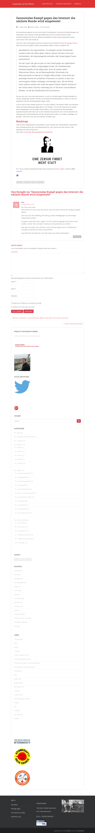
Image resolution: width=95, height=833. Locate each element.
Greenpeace (18, 671)
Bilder (19, 447)
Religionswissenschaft (25, 539)
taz (15, 707)
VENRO (16, 718)
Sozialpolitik (21, 505)
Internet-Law (18, 606)
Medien (19, 445)
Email (13, 289)
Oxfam (16, 703)
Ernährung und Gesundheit (25, 437)
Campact (17, 651)
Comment (14, 252)
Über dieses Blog (47, 4)
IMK (15, 675)
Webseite (14, 296)
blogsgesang (18, 579)
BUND (16, 647)
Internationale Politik (24, 497)
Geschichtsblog (19, 598)
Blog (18, 433)
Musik (20, 459)
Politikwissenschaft (24, 535)
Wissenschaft (21, 520)
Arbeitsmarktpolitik (24, 473)
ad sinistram (18, 571)
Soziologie (21, 543)
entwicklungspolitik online (22, 659)
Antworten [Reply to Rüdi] (77, 236)
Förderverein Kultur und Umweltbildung (27, 663)
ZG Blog (17, 626)
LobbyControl (18, 695)
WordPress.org (16, 817)
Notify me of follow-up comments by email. (27, 303)
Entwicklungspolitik (24, 481)
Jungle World (18, 683)
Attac (16, 643)
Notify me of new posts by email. (24, 307)
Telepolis (17, 711)
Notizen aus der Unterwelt (22, 618)
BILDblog (17, 575)
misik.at (16, 610)
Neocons (19, 182)
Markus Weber (34, 27)
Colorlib (67, 831)
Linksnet (17, 691)
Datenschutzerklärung (63, 4)
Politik (33, 182)
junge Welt (17, 679)
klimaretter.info (19, 687)
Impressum (77, 4)
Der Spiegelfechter (20, 582)
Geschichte (21, 523)
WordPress (81, 831)
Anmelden (14, 805)
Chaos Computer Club (21, 655)
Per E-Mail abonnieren (43, 811)
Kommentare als (18, 813)
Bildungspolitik (22, 477)
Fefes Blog (17, 590)
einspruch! (17, 586)
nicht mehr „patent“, (59, 169)
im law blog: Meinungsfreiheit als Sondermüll (38, 132)
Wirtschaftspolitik (23, 513)
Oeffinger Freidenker (21, 622)
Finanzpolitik (22, 485)
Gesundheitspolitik (24, 489)
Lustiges (19, 441)
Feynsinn (17, 594)
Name (13, 282)
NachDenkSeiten (19, 614)
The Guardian (18, 715)
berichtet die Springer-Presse (68, 43)
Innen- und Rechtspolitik (25, 493)
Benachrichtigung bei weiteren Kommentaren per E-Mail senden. (32, 278)
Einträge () (15, 809)
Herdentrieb (18, 602)
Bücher (20, 451)
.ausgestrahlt (18, 639)
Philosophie (21, 531)
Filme (19, 455)
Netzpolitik (46, 27)
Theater (20, 463)
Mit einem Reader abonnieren (46, 808)
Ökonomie (21, 527)
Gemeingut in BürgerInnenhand (24, 667)
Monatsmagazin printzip (22, 699)
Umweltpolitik (22, 509)
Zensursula (40, 182)
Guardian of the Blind (23, 4)
